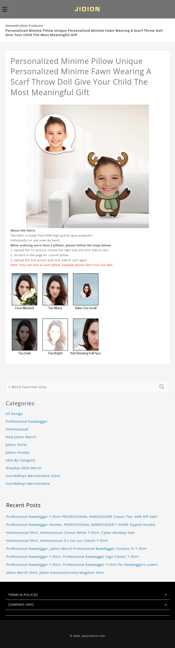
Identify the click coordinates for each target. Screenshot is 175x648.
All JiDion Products (28, 26)
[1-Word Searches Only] (81, 386)
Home (9, 26)
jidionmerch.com (93, 635)
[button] (7, 9)
